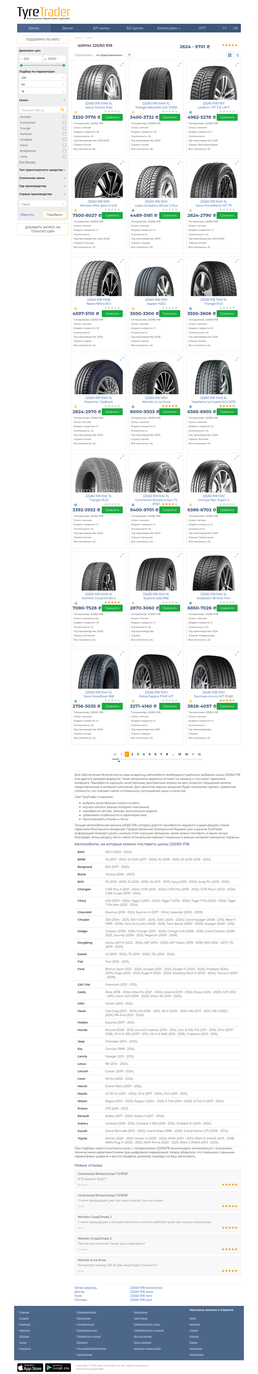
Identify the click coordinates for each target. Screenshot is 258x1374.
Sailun (24, 145)
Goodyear (26, 139)
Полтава (81, 1300)
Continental (27, 122)
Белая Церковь (86, 1288)
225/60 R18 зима (141, 1292)
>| (199, 754)
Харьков (194, 1324)
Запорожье (196, 1354)
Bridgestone (28, 150)
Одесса (194, 1336)
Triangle (25, 128)
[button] (168, 28)
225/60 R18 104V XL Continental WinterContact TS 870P (156, 500)
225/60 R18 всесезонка (146, 1288)
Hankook (26, 133)
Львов (193, 1342)
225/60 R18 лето (141, 1296)
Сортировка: (84, 55)
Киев (78, 1296)
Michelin (25, 117)
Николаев (195, 1348)
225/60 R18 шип (141, 1300)
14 (186, 754)
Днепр (79, 1292)
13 (179, 754)
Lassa (23, 156)
